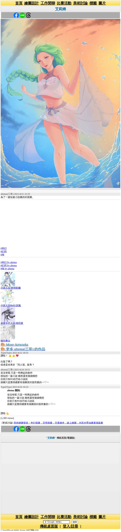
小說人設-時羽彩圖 (11, 288)
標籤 (93, 3)
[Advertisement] (60, 222)
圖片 (102, 3)
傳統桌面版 (49, 526)
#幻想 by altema (9, 265)
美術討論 (80, 3)
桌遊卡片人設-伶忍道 (12, 323)
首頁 (18, 3)
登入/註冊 (70, 526)
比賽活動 (64, 3)
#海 (2, 254)
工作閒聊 (48, 3)
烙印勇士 (5, 340)
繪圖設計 (31, 3)
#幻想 (4, 251)
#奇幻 (4, 248)
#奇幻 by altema (9, 262)
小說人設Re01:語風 (11, 305)
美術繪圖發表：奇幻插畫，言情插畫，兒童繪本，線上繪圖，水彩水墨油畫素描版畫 (58, 423)
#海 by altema (7, 268)
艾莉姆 (60, 9)
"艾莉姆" (51, 438)
